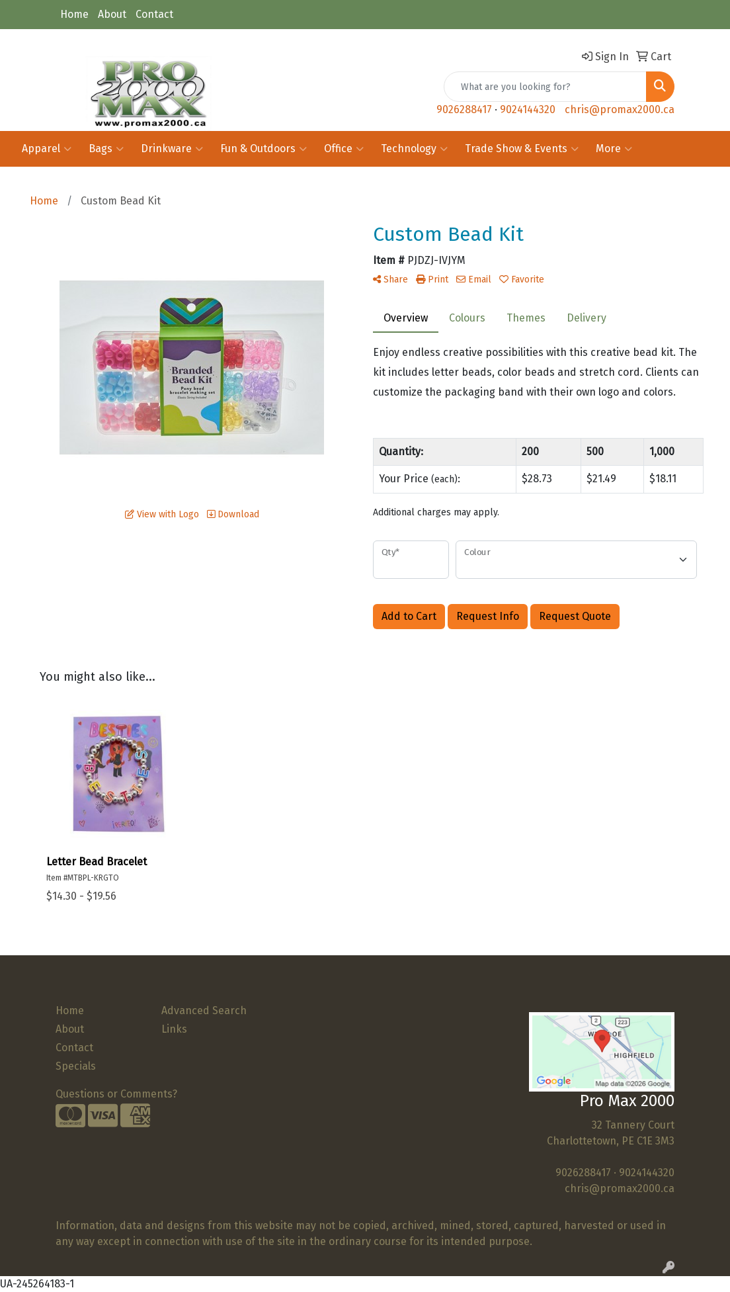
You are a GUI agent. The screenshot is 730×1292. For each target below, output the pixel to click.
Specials (76, 1066)
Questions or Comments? (116, 1094)
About (112, 14)
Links (174, 1029)
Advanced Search (204, 1010)
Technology (414, 149)
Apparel (46, 149)
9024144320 (527, 109)
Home (74, 14)
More (614, 149)
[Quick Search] (545, 86)
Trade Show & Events (522, 149)
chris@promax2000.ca (619, 109)
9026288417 (464, 109)
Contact (154, 14)
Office (344, 149)
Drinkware (172, 149)
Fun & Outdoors (263, 149)
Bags (106, 149)
